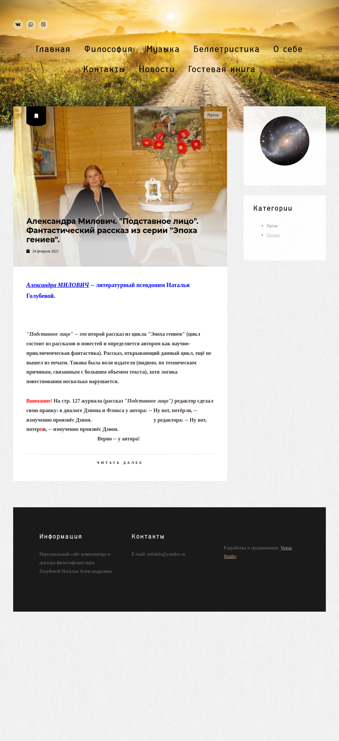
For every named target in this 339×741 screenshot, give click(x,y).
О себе (288, 49)
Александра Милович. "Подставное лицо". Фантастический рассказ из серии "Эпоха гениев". (112, 230)
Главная (53, 49)
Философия (108, 49)
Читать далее (120, 462)
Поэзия (273, 234)
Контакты (104, 69)
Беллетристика (227, 49)
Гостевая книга (222, 69)
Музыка (163, 49)
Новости (157, 69)
